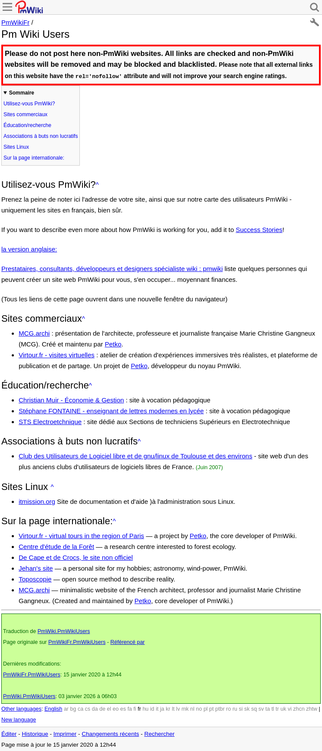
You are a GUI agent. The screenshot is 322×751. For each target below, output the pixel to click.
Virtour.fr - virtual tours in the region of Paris (81, 535)
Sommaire (21, 92)
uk (283, 708)
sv (261, 708)
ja (162, 708)
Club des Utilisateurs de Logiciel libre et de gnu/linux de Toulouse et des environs (135, 455)
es (123, 708)
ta (267, 708)
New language (18, 719)
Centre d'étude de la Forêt (56, 546)
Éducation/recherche (27, 125)
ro (228, 708)
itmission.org (37, 501)
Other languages (21, 708)
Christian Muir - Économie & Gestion (71, 399)
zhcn (298, 708)
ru (235, 708)
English (53, 708)
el (109, 708)
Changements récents (110, 733)
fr (139, 708)
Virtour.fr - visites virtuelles (57, 354)
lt (173, 708)
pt (211, 708)
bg (73, 708)
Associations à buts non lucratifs (40, 136)
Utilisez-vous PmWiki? (29, 103)
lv (178, 708)
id (152, 708)
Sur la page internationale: (33, 157)
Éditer (8, 733)
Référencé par (127, 642)
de (102, 708)
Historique (35, 733)
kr (168, 708)
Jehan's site (36, 567)
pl (206, 708)
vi (290, 708)
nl (192, 708)
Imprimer (64, 733)
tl (272, 708)
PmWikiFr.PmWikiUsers (76, 642)
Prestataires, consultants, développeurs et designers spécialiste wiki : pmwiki (112, 268)
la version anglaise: (29, 248)
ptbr (220, 708)
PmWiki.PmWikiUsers (63, 631)
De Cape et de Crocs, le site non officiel (76, 557)
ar (66, 708)
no (199, 708)
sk (247, 708)
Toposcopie (35, 578)
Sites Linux (16, 147)
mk (185, 708)
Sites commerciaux (25, 114)
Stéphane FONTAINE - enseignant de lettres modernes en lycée (111, 410)
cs (88, 708)
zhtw (311, 708)
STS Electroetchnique (50, 421)
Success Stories (259, 229)
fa (130, 708)
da (95, 708)
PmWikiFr (15, 22)
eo (116, 708)
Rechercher (159, 733)
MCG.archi (34, 332)
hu (145, 708)
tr (277, 708)
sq (254, 708)
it (157, 708)
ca (80, 708)
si (241, 708)
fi (135, 708)
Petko (113, 343)
